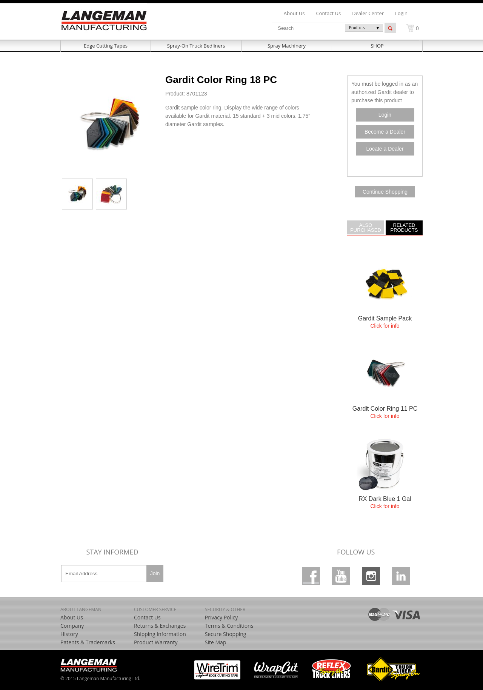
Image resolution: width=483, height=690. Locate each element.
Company (72, 625)
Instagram (371, 576)
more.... (385, 294)
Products (357, 27)
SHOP (377, 45)
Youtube (341, 576)
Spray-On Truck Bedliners (196, 45)
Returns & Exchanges (160, 625)
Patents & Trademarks (87, 642)
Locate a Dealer (385, 149)
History (69, 634)
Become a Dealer (385, 132)
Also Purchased (365, 227)
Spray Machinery (287, 45)
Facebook (311, 576)
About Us (71, 617)
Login (401, 13)
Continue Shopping (385, 192)
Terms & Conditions (229, 625)
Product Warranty (156, 642)
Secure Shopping (225, 634)
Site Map (215, 642)
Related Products (404, 227)
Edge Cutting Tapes (106, 45)
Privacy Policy (221, 617)
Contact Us (147, 617)
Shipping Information (160, 634)
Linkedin (401, 576)
